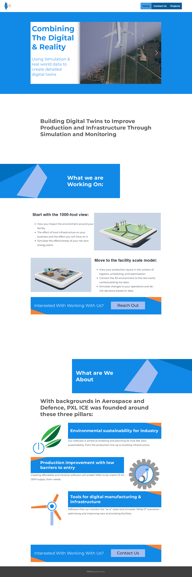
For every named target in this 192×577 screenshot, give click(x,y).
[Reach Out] (128, 305)
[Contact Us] (128, 553)
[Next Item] (156, 53)
